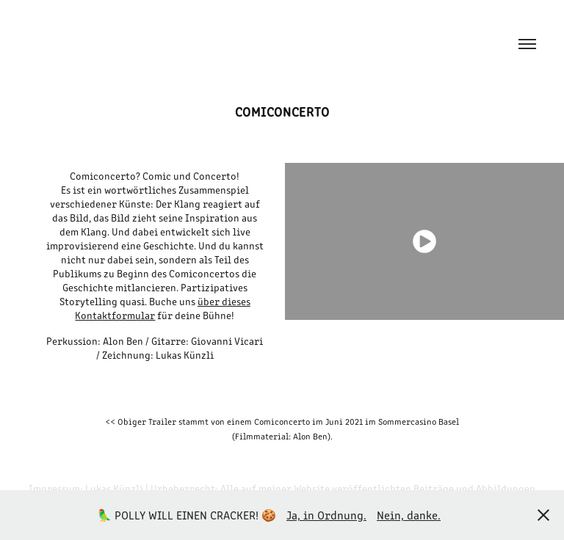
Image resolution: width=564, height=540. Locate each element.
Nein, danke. (409, 514)
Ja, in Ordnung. (326, 514)
